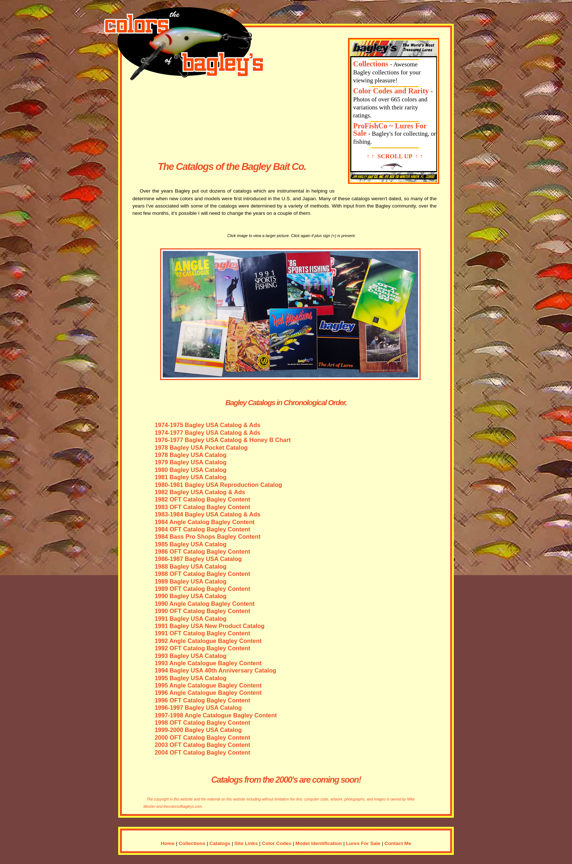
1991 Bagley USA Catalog (191, 618)
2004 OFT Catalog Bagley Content (202, 752)
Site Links (246, 843)
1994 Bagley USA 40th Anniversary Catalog (215, 670)
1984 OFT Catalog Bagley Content (202, 529)
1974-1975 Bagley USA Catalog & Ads (207, 425)
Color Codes (276, 843)
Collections (370, 64)
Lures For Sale (363, 843)
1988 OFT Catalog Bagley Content (202, 573)
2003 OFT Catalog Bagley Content (202, 744)
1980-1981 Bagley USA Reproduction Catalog (218, 484)
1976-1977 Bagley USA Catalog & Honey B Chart (223, 440)
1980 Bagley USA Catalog (191, 469)
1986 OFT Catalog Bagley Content (202, 551)
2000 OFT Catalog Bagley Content (202, 737)
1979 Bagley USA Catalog (191, 462)
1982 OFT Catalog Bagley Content (202, 499)
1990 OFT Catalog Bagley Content (202, 611)
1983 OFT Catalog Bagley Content (202, 507)
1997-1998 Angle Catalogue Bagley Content (216, 715)
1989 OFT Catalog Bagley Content (202, 588)
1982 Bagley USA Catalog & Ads (200, 492)
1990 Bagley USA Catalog (191, 596)
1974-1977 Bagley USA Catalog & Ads (207, 432)
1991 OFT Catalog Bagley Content (202, 633)
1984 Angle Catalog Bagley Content (205, 522)
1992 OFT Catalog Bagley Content (202, 648)
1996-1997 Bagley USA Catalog (198, 707)
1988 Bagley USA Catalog (191, 566)
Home (168, 843)
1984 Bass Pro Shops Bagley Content (207, 536)
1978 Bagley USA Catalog (191, 455)
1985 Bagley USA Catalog (191, 544)
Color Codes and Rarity (391, 91)
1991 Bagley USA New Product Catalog (209, 626)
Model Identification (318, 843)
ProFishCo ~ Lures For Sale (390, 129)
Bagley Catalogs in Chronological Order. (286, 403)
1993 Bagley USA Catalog (191, 655)
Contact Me (397, 843)
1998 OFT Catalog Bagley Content (202, 722)
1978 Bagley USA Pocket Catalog (201, 447)
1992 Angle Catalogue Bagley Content (208, 641)
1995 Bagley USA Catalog (191, 678)
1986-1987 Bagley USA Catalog (198, 558)
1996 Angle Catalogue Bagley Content (208, 692)
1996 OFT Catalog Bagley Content (202, 700)
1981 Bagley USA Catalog (191, 477)
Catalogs (219, 843)
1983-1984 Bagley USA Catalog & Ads (207, 514)
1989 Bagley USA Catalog (191, 581)
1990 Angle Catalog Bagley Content (205, 603)
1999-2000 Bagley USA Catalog (198, 730)
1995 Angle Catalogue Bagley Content (208, 685)
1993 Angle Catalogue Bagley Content (208, 663)
